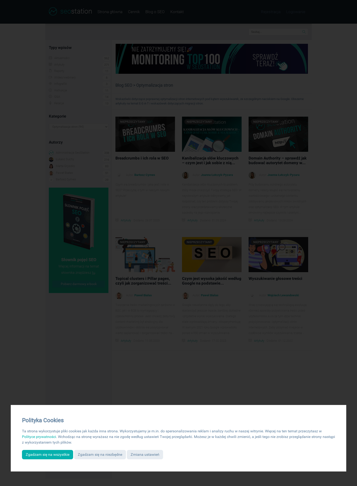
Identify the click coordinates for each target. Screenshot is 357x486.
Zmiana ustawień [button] (145, 454)
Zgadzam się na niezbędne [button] (100, 454)
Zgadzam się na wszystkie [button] (47, 454)
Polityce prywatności (39, 436)
